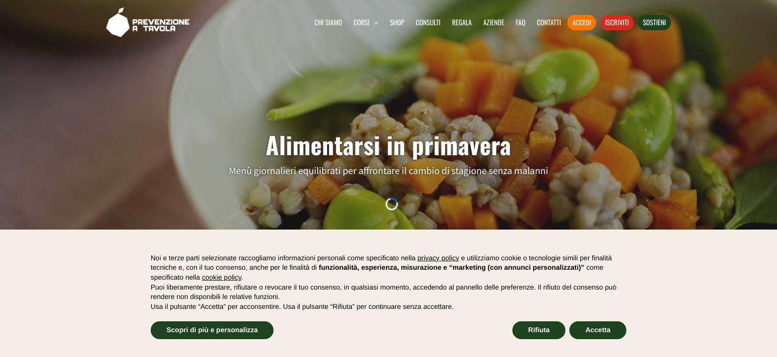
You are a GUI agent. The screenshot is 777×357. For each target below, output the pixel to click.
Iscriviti (617, 22)
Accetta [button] (597, 330)
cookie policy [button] (221, 277)
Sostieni (654, 22)
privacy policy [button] (438, 258)
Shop (397, 22)
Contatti (549, 22)
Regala (462, 22)
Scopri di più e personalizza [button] (212, 330)
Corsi (362, 22)
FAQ (520, 22)
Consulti (428, 22)
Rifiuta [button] (539, 330)
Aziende (493, 22)
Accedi (581, 22)
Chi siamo (328, 22)
